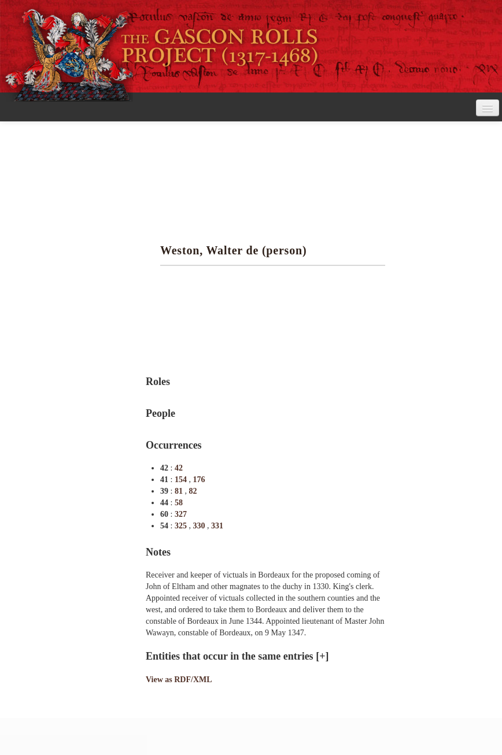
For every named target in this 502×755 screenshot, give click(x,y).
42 (179, 468)
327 (181, 514)
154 (182, 479)
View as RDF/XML (179, 679)
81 (180, 491)
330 (200, 525)
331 (217, 525)
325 (182, 525)
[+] (322, 656)
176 (199, 479)
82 (193, 491)
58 (179, 502)
